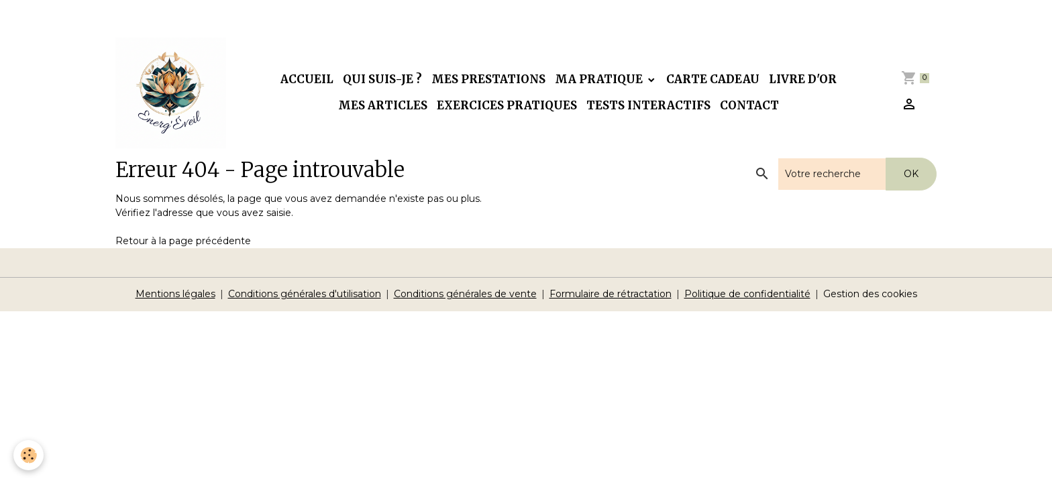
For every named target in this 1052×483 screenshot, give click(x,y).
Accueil (306, 79)
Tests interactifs (648, 105)
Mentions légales (175, 294)
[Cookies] (28, 455)
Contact (749, 105)
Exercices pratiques (507, 105)
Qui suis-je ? (382, 79)
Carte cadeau (712, 79)
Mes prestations (488, 79)
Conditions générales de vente (465, 294)
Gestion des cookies (870, 294)
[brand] (170, 93)
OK (911, 174)
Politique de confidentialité (747, 294)
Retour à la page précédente (183, 241)
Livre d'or (803, 79)
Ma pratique (600, 79)
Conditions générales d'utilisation (304, 294)
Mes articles (382, 105)
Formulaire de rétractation (610, 294)
